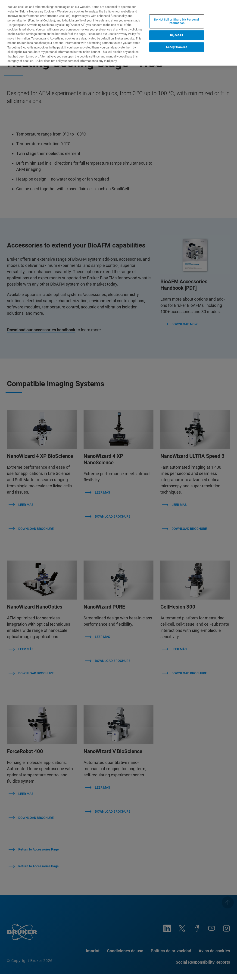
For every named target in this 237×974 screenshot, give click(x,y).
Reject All (176, 35)
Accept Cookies (176, 47)
